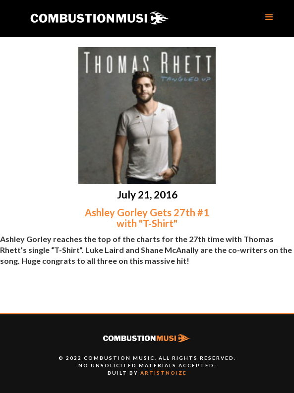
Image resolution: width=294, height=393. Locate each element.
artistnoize (163, 373)
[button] (269, 17)
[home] (99, 18)
